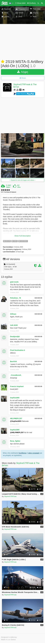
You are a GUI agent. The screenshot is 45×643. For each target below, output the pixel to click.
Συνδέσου (22, 453)
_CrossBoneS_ (16, 375)
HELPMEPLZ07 (16, 418)
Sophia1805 (14, 398)
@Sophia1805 (15, 421)
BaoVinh (13, 361)
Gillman (13, 314)
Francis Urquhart (17, 386)
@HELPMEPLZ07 (17, 432)
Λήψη (22, 72)
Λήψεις (8, 187)
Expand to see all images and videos (22, 180)
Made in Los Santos (8, 640)
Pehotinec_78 (15, 298)
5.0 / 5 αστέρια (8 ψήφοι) (8, 192)
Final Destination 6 (17, 350)
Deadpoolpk (15, 336)
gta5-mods (14, 282)
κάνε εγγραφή (33, 453)
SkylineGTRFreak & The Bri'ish (20, 464)
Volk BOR (14, 325)
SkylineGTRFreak (10, 496)
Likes (19, 187)
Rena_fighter (15, 441)
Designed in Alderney (9, 637)
